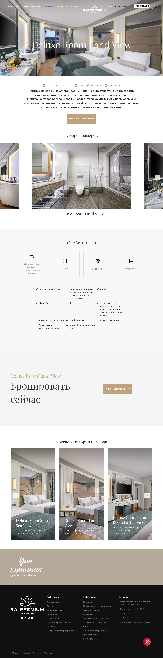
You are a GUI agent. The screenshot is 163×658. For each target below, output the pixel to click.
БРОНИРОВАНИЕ (141, 6)
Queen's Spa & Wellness (59, 622)
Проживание (54, 602)
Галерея (87, 602)
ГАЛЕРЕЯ (74, 6)
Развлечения (54, 618)
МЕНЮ (154, 6)
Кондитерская (54, 610)
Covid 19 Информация (95, 630)
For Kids (51, 626)
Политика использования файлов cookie (97, 608)
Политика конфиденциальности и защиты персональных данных (96, 620)
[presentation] (5, 177)
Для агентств (90, 635)
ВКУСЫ (25, 6)
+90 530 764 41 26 (123, 6)
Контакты (88, 639)
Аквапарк (52, 614)
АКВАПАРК (35, 6)
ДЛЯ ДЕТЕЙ (63, 6)
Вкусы (50, 606)
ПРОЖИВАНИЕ (12, 6)
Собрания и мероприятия (61, 630)
